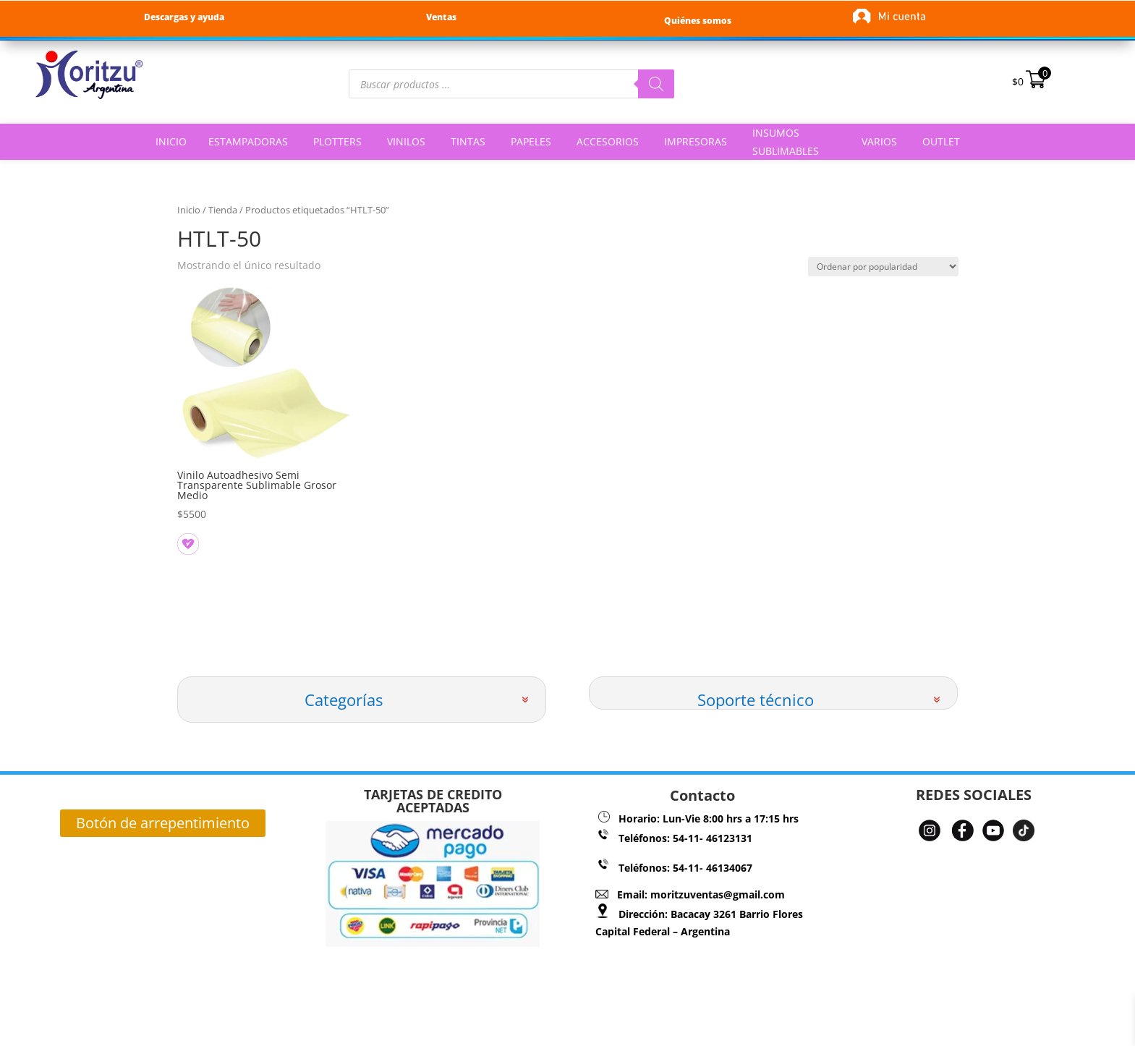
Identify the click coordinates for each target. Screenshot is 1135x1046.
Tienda (222, 209)
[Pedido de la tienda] (883, 266)
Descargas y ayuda (184, 17)
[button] (183, 539)
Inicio (188, 209)
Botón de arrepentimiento (163, 823)
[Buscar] (656, 83)
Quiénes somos (697, 20)
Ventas (441, 17)
